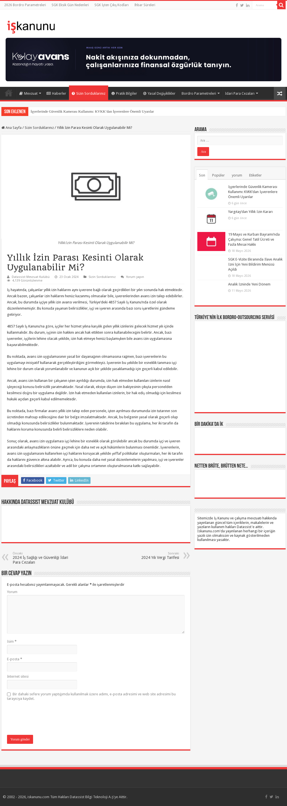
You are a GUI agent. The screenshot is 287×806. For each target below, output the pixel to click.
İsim (12, 641)
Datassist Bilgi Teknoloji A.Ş (92, 797)
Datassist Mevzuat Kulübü (31, 277)
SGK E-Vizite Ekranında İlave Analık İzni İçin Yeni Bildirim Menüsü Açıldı (255, 264)
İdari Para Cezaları (239, 93)
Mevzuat (28, 93)
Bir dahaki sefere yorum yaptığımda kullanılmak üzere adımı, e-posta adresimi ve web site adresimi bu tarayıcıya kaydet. (91, 696)
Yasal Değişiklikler (159, 93)
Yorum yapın (135, 277)
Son (202, 175)
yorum (237, 175)
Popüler (218, 175)
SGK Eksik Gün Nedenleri (70, 5)
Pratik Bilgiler (124, 93)
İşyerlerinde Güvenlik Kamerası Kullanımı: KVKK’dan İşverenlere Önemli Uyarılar (92, 111)
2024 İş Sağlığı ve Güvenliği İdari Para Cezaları (41, 558)
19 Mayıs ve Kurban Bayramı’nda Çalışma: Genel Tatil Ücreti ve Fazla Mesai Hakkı (254, 239)
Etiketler (255, 175)
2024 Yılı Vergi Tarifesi (150, 556)
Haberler (56, 93)
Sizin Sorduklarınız (88, 93)
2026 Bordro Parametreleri (25, 5)
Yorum (12, 592)
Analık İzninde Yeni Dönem (249, 284)
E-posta (14, 659)
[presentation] (49, 718)
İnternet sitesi (18, 676)
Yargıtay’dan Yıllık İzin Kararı (250, 212)
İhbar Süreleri (144, 5)
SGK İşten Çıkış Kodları (111, 5)
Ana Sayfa (8, 93)
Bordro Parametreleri (199, 93)
